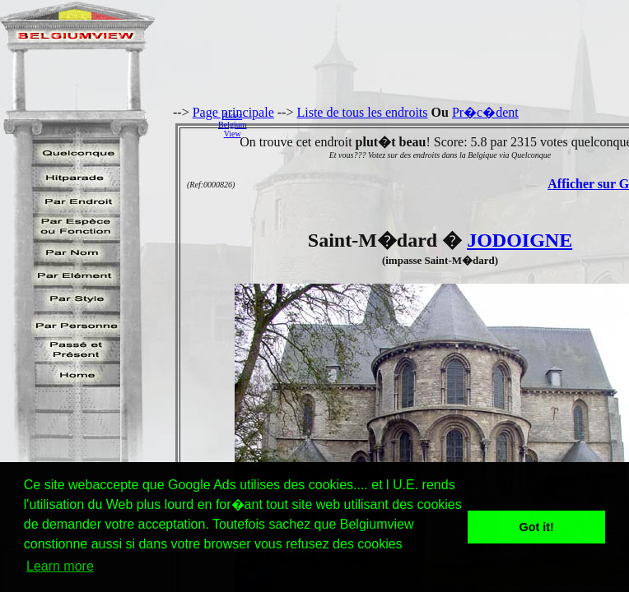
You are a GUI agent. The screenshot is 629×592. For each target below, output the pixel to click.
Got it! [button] (537, 527)
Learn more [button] (60, 566)
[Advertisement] (442, 124)
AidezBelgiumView (232, 124)
